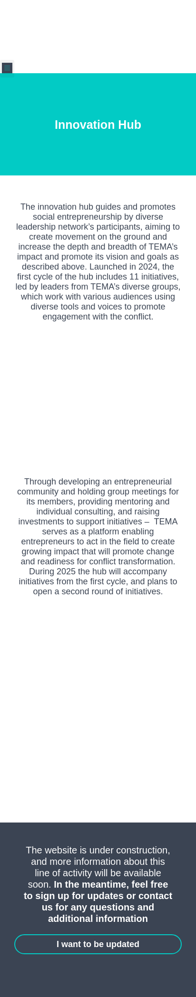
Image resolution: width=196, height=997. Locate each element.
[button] (7, 68)
